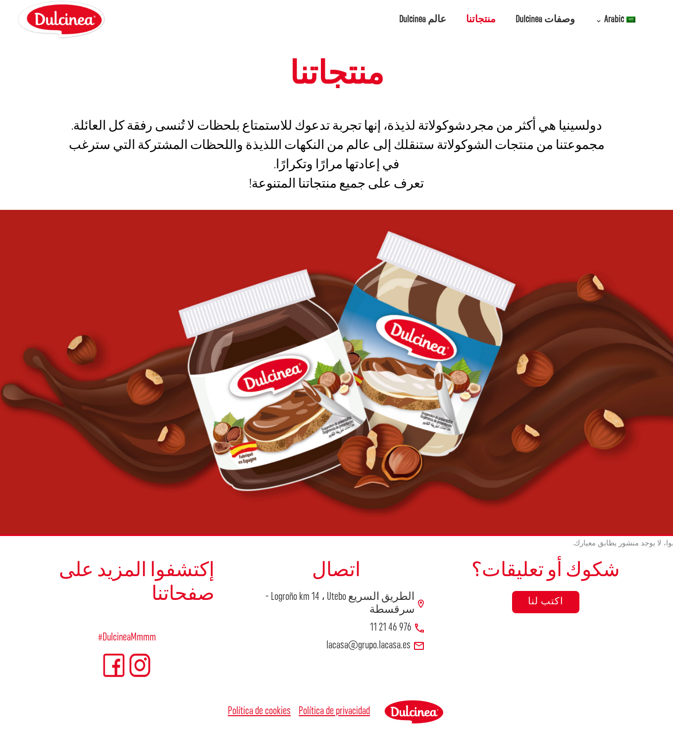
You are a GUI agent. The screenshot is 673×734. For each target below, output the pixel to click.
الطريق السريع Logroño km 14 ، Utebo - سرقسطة (339, 603)
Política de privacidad (334, 711)
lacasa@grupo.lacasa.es (368, 645)
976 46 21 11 (391, 628)
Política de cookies (259, 711)
